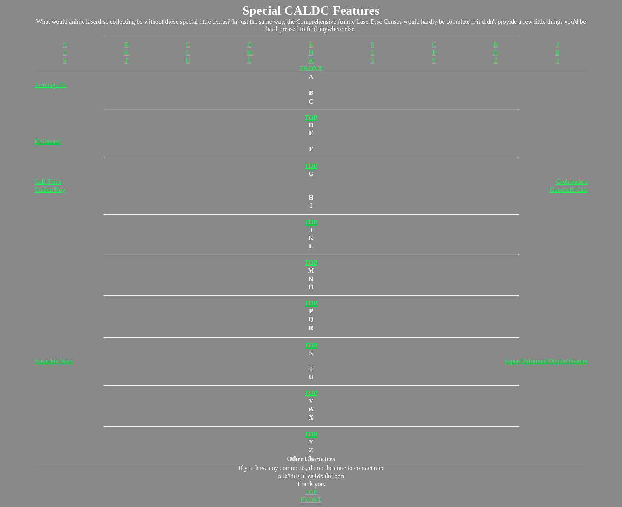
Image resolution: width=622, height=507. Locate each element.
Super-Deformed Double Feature (545, 361)
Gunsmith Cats (569, 189)
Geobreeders (572, 181)
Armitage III (50, 84)
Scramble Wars (54, 361)
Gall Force (48, 181)
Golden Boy (50, 189)
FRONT (311, 68)
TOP (311, 491)
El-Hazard (48, 141)
